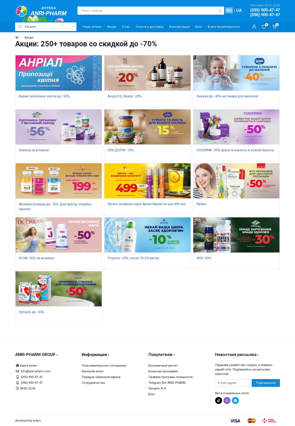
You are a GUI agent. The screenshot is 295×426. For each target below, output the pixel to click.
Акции (29, 37)
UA (239, 10)
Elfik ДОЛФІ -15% (121, 150)
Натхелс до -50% (31, 312)
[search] (220, 11)
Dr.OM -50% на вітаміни (36, 258)
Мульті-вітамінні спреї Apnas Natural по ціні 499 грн (146, 204)
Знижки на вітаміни (34, 150)
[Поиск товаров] (146, 11)
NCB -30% (204, 258)
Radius (201, 204)
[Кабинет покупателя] (254, 26)
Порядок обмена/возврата (101, 377)
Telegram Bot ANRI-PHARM (167, 383)
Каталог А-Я (157, 388)
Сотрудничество (93, 383)
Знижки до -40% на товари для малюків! (228, 96)
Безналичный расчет (163, 365)
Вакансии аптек (93, 371)
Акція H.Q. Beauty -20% (124, 96)
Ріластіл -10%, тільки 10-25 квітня (133, 258)
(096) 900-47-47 (265, 14)
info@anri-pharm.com (35, 371)
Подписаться (266, 383)
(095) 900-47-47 (265, 10)
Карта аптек (28, 365)
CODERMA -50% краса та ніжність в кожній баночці (235, 150)
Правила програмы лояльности (171, 377)
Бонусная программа (163, 371)
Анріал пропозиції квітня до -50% (44, 96)
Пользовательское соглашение (104, 365)
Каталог (46, 27)
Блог (152, 394)
